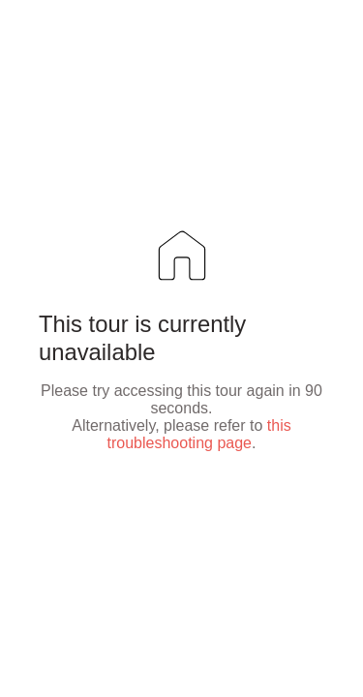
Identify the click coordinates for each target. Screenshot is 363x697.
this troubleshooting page (199, 434)
